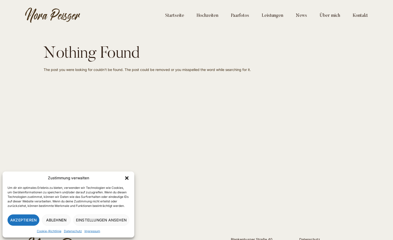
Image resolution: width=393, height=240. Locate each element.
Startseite (174, 16)
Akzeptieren (23, 220)
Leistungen (272, 16)
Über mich (330, 16)
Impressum (92, 231)
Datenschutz (73, 231)
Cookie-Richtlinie (49, 231)
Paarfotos (240, 16)
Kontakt (360, 16)
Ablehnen (56, 220)
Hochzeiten (207, 16)
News (301, 16)
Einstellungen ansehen (101, 220)
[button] (126, 178)
